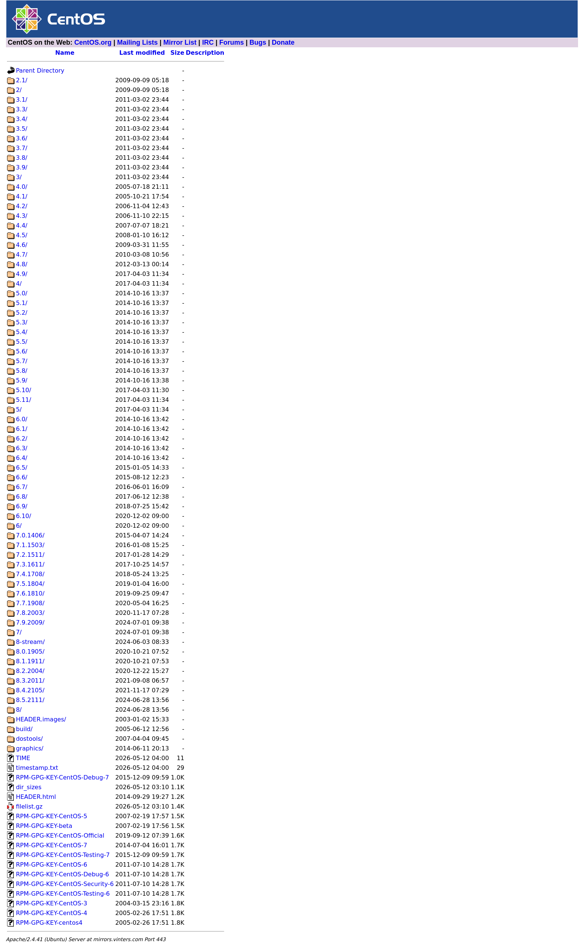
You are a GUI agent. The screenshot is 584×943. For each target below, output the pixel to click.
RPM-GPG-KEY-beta (44, 825)
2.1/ (22, 80)
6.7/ (22, 486)
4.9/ (22, 273)
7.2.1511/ (30, 554)
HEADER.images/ (41, 719)
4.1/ (22, 196)
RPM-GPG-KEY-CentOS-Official (60, 835)
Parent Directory (40, 70)
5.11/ (23, 399)
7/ (19, 632)
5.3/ (22, 322)
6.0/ (22, 419)
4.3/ (22, 215)
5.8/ (22, 370)
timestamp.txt (37, 767)
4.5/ (22, 235)
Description (205, 52)
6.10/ (23, 516)
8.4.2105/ (30, 690)
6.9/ (22, 506)
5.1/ (22, 303)
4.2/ (22, 206)
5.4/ (22, 332)
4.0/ (22, 186)
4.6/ (22, 244)
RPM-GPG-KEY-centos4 (49, 922)
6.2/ (22, 438)
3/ (19, 177)
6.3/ (22, 448)
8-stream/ (30, 641)
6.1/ (22, 428)
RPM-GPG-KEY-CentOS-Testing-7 (63, 854)
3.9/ (22, 167)
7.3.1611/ (30, 564)
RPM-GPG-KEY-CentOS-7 (52, 845)
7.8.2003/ (30, 612)
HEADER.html (36, 796)
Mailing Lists (137, 42)
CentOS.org (92, 42)
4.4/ (22, 225)
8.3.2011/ (30, 680)
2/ (19, 89)
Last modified (142, 52)
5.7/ (22, 361)
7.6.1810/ (30, 593)
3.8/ (22, 157)
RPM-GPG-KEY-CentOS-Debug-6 (62, 874)
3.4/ (22, 119)
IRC (208, 42)
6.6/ (22, 477)
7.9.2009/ (30, 622)
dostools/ (29, 738)
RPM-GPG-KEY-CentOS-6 (52, 864)
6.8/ (22, 496)
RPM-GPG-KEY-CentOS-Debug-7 (62, 777)
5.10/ (23, 390)
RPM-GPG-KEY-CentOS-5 (52, 816)
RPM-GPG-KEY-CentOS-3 (52, 903)
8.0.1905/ (30, 651)
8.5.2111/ (30, 700)
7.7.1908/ (30, 603)
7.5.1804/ (30, 583)
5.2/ (22, 312)
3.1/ (22, 99)
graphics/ (30, 748)
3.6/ (22, 138)
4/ (19, 283)
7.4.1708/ (30, 574)
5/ (19, 409)
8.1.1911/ (30, 661)
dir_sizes (29, 787)
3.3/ (22, 109)
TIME (23, 758)
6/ (19, 525)
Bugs (258, 42)
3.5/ (22, 128)
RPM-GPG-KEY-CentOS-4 (52, 913)
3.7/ (22, 148)
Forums (231, 42)
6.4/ (22, 457)
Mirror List (180, 42)
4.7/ (22, 254)
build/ (24, 729)
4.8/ (22, 264)
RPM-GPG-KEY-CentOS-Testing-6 (63, 893)
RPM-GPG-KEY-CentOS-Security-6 (65, 884)
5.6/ (22, 351)
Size (177, 52)
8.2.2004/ (30, 670)
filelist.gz (29, 806)
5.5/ (22, 341)
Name (64, 52)
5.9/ (22, 380)
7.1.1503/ (30, 545)
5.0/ (22, 293)
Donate (283, 42)
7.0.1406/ (30, 535)
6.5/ (22, 467)
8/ (19, 709)
